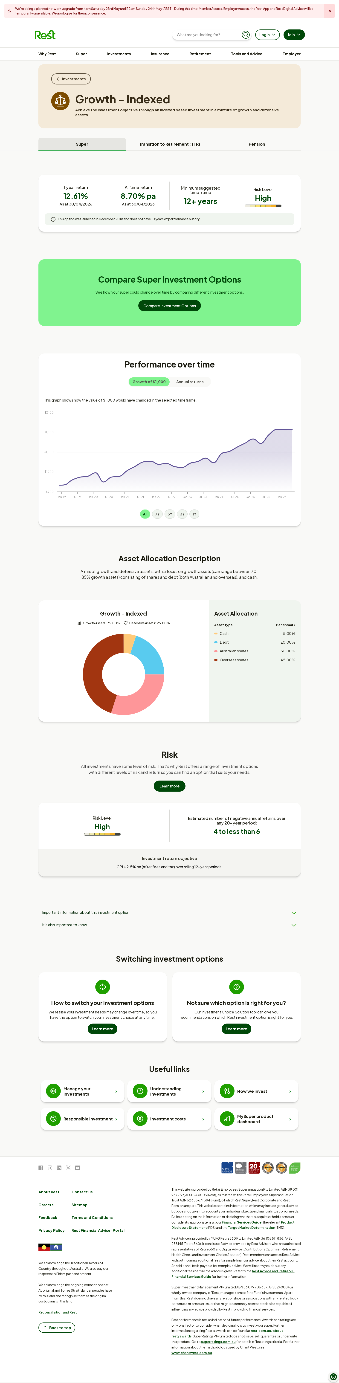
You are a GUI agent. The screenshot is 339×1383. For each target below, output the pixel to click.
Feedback (47, 1218)
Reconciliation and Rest (57, 1313)
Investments (119, 53)
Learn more (170, 789)
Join (295, 35)
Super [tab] (82, 144)
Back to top (57, 1328)
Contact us (82, 1192)
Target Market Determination (251, 1228)
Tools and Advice (246, 53)
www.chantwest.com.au (191, 1353)
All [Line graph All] (145, 514)
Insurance (160, 53)
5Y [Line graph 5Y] (170, 514)
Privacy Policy (51, 1231)
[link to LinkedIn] (59, 1169)
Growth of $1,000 (149, 381)
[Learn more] (169, 789)
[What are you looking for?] (208, 35)
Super (81, 53)
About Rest (48, 1192)
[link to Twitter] (68, 1169)
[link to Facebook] (40, 1169)
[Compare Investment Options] (169, 305)
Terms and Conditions (92, 1218)
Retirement (200, 53)
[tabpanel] (169, 529)
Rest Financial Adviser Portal (98, 1231)
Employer (292, 53)
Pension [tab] (257, 144)
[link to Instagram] (50, 1169)
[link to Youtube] (77, 1169)
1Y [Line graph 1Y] (194, 514)
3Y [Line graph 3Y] (182, 514)
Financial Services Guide (241, 1223)
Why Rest (47, 53)
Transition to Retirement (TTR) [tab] (169, 144)
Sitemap (79, 1205)
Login (268, 35)
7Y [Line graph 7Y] (157, 514)
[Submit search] (246, 35)
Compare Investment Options (169, 305)
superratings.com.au (218, 1342)
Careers (46, 1205)
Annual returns (190, 381)
